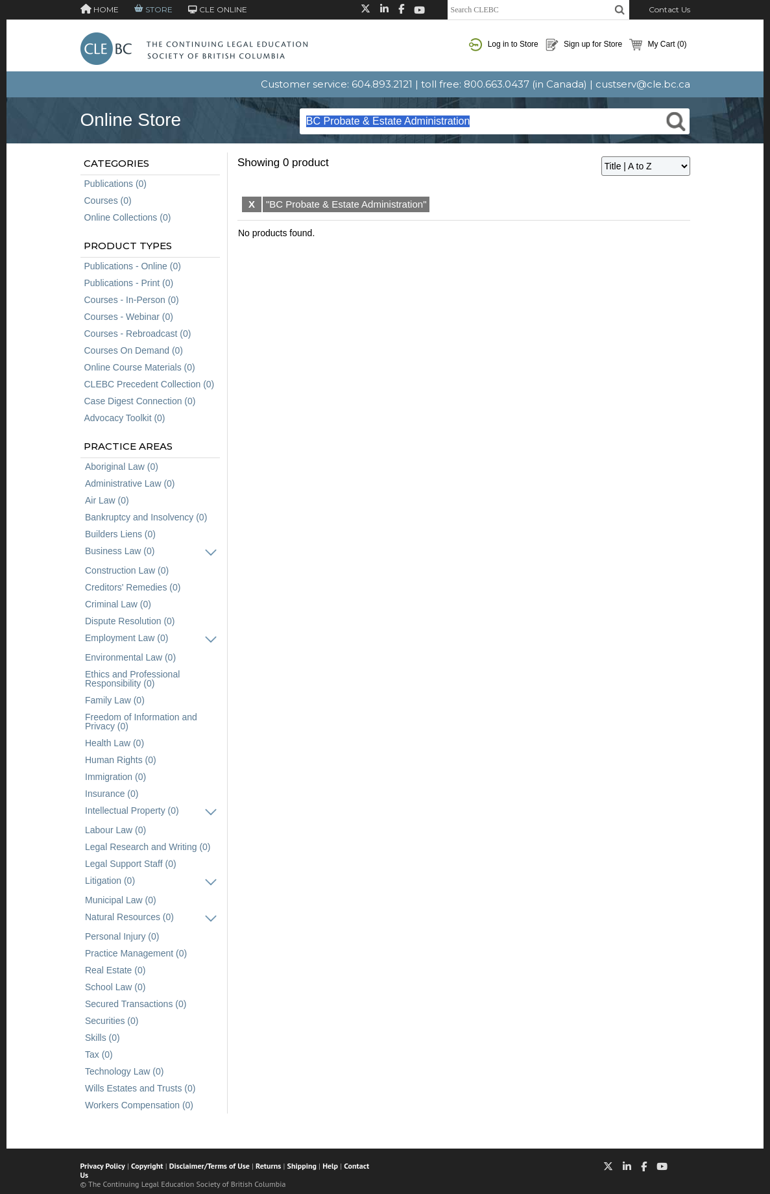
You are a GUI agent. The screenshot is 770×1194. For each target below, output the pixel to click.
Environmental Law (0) (130, 657)
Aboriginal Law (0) (121, 466)
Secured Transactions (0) (135, 1004)
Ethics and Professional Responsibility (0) (132, 678)
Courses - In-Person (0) (131, 300)
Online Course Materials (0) (139, 367)
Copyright (147, 1166)
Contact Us (669, 9)
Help (330, 1166)
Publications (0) (115, 183)
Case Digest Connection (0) (140, 401)
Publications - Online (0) (132, 266)
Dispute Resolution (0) (130, 621)
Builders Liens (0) (120, 534)
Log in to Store (503, 44)
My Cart (657, 44)
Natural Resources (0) (129, 917)
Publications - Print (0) (129, 283)
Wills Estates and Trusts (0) (140, 1088)
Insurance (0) (111, 793)
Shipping (302, 1166)
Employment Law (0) (126, 638)
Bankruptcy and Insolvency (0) (146, 517)
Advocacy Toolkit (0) (124, 418)
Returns (268, 1166)
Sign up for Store (584, 44)
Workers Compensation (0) (139, 1105)
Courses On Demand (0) (134, 350)
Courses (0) (108, 200)
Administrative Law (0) (130, 483)
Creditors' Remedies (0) (132, 587)
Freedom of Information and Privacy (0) (141, 721)
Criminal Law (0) (118, 604)
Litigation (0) (110, 880)
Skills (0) (102, 1037)
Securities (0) (111, 1021)
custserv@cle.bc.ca (643, 84)
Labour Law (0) (115, 830)
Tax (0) (99, 1054)
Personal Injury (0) (122, 936)
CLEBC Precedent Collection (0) (149, 384)
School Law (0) (115, 987)
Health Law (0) (114, 743)
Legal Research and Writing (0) (148, 847)
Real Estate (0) (115, 970)
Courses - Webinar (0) (128, 316)
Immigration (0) (115, 777)
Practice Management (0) (136, 953)
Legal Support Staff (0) (130, 864)
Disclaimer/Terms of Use (209, 1166)
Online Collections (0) (127, 217)
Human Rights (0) (120, 760)
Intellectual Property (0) (132, 810)
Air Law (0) (107, 500)
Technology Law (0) (124, 1071)
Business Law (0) (119, 551)
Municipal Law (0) (120, 900)
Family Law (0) (115, 700)
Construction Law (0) (127, 570)
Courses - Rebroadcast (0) (137, 333)
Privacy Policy (102, 1166)
